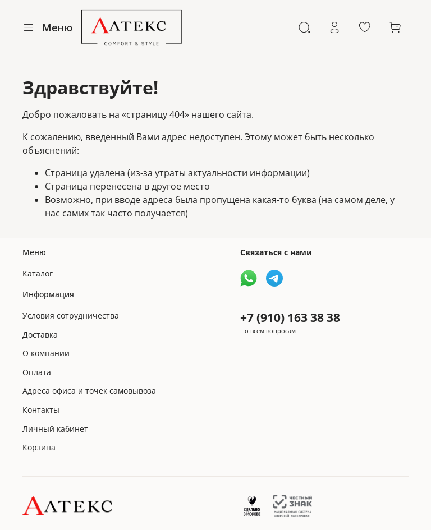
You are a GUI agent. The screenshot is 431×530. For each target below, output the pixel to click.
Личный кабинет (55, 428)
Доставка (40, 334)
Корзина (39, 447)
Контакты (40, 409)
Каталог (37, 273)
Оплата (36, 372)
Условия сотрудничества (70, 315)
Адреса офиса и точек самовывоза (89, 390)
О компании (46, 353)
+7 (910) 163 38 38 (290, 317)
